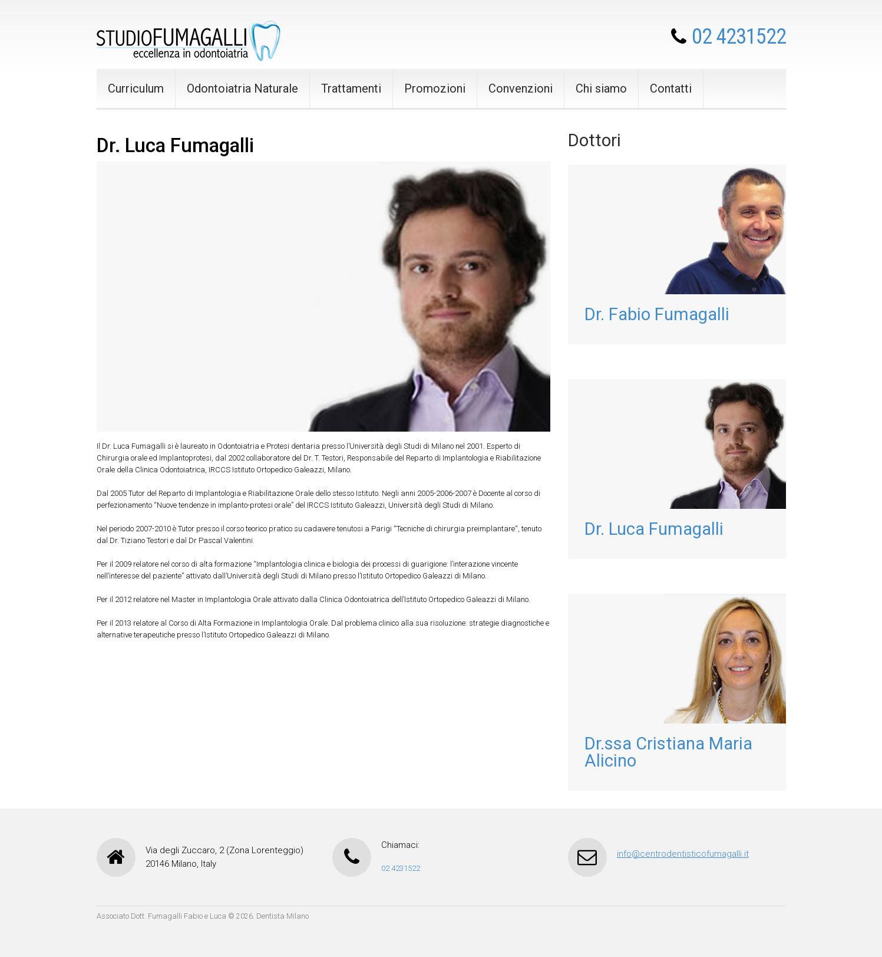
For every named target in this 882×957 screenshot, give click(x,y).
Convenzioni (520, 88)
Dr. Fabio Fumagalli (656, 314)
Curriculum (136, 88)
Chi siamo (601, 88)
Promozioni (434, 88)
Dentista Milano (282, 916)
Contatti (671, 88)
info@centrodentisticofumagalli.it (683, 854)
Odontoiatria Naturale (242, 88)
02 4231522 (739, 36)
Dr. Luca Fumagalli (654, 529)
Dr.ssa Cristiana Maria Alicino (668, 752)
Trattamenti (351, 88)
